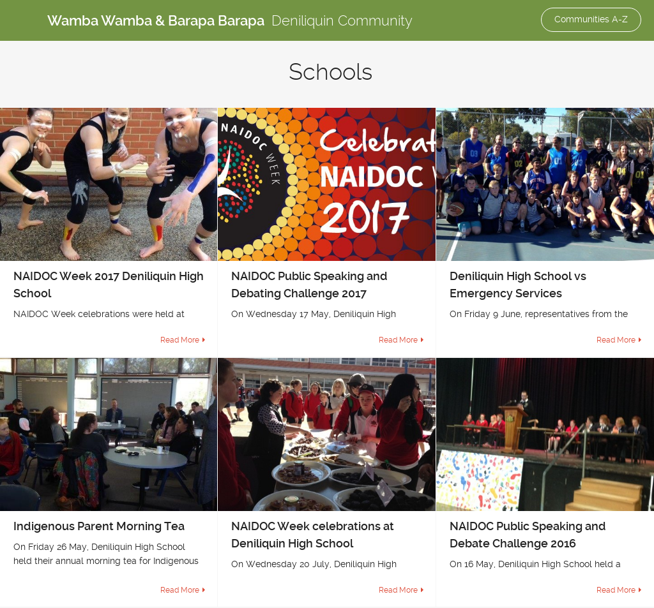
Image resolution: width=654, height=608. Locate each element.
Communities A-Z (591, 19)
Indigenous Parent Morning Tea (99, 526)
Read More (179, 340)
